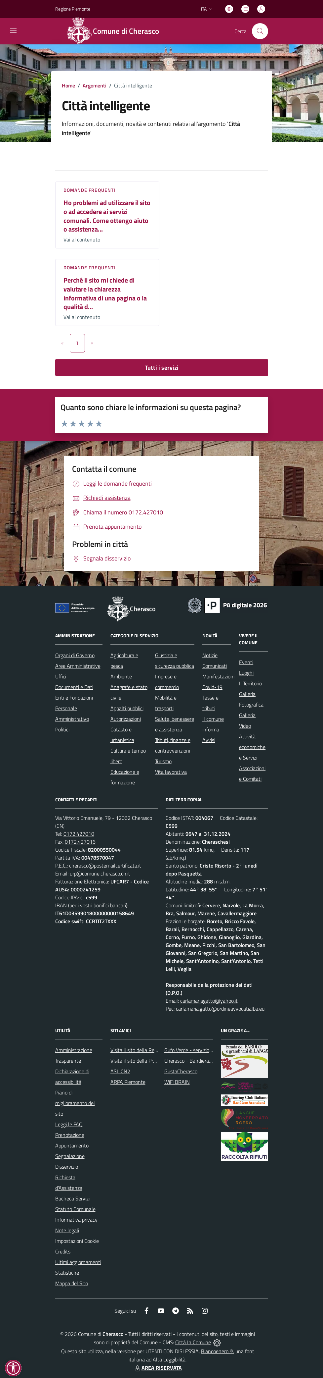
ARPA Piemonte (127, 1082)
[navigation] (13, 30)
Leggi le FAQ (69, 1124)
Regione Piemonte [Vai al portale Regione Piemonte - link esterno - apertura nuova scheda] (72, 8)
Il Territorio (250, 683)
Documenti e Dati (74, 687)
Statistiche (67, 1273)
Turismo (163, 761)
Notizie (210, 655)
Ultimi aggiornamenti (78, 1262)
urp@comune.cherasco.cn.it (100, 873)
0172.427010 (78, 834)
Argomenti (94, 85)
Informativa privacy (76, 1220)
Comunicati (214, 666)
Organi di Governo (75, 655)
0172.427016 (80, 842)
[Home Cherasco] (116, 31)
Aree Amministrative (78, 666)
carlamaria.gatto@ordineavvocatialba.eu (220, 1009)
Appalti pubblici (126, 708)
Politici (62, 729)
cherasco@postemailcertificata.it (105, 866)
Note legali (67, 1230)
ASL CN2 (120, 1071)
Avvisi (208, 740)
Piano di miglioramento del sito (75, 1103)
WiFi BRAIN (177, 1082)
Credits (62, 1251)
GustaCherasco (180, 1071)
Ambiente (121, 676)
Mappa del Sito (71, 1283)
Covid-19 (212, 687)
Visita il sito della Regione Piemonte (149, 1050)
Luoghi (246, 673)
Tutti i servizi (162, 367)
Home (68, 85)
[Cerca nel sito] (260, 31)
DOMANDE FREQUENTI (89, 189)
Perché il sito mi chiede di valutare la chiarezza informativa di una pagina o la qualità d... (105, 293)
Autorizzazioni (125, 719)
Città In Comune (193, 1342)
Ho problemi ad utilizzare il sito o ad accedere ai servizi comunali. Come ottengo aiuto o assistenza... (106, 215)
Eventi (246, 662)
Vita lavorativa (171, 772)
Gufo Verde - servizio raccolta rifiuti (202, 1050)
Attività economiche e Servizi (252, 747)
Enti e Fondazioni (74, 698)
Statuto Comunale (75, 1209)
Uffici (60, 676)
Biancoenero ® (217, 1351)
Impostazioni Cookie (77, 1241)
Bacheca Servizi (72, 1198)
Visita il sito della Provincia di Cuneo (149, 1061)
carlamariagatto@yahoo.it (209, 1001)
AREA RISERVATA (158, 1368)
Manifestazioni (218, 676)
